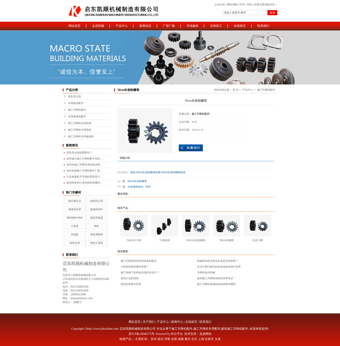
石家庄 (209, 339)
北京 (194, 339)
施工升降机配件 (77, 109)
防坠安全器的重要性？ (79, 152)
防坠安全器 (74, 96)
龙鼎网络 (205, 333)
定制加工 (216, 26)
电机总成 (75, 242)
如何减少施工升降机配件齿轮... (84, 158)
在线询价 (191, 147)
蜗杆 (96, 226)
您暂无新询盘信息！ (265, 4)
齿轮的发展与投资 (131, 284)
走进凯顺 (98, 26)
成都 (181, 339)
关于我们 (149, 321)
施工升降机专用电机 (79, 129)
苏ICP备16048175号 (141, 333)
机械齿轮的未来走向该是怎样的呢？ (217, 260)
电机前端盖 (96, 217)
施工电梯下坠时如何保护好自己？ (140, 272)
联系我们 (263, 26)
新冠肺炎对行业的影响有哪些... (84, 182)
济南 (167, 339)
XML (249, 4)
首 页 (235, 89)
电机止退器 (96, 242)
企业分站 (220, 4)
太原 (218, 339)
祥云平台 (177, 333)
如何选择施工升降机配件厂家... (84, 170)
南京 (161, 339)
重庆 (188, 339)
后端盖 (75, 234)
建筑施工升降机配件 (234, 328)
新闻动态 (145, 26)
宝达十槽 (257, 240)
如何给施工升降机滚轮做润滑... (84, 164)
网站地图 (232, 4)
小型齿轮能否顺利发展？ (135, 266)
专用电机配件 (75, 103)
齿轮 (132, 172)
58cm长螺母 (227, 240)
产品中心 (122, 26)
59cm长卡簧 (134, 240)
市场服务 (193, 26)
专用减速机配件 (77, 116)
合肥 (174, 339)
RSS (242, 4)
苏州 (154, 339)
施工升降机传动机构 (79, 123)
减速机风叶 (96, 209)
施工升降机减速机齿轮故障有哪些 (216, 284)
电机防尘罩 (96, 200)
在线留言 (240, 26)
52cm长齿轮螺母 (137, 181)
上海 (201, 339)
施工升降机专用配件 (206, 328)
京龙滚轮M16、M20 (139, 186)
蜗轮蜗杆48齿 (74, 217)
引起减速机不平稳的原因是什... (84, 176)
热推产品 (125, 339)
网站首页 (74, 26)
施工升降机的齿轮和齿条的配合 (139, 260)
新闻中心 (177, 321)
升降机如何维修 (206, 272)
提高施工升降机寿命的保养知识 (215, 278)
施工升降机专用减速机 (81, 136)
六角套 (75, 226)
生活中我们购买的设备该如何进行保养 (219, 266)
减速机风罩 (74, 209)
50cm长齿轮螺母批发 (173, 172)
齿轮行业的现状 (130, 278)
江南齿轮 (165, 240)
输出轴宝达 (74, 200)
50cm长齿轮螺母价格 (148, 172)
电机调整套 (96, 234)
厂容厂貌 (169, 26)
